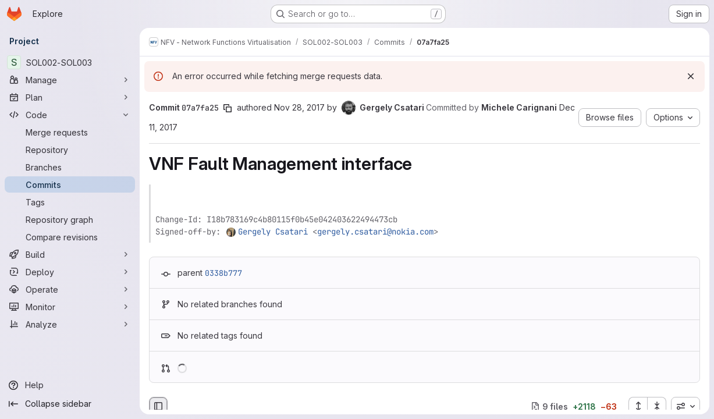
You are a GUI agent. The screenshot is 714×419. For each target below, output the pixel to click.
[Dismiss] (691, 76)
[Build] (70, 254)
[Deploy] (70, 272)
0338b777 (223, 273)
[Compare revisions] (70, 237)
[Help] (70, 385)
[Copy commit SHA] (228, 108)
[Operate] (70, 289)
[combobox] (685, 406)
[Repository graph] (70, 219)
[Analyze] (70, 324)
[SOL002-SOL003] (70, 62)
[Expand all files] (637, 406)
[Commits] (70, 184)
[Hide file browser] (158, 406)
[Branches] (70, 167)
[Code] (70, 114)
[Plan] (70, 97)
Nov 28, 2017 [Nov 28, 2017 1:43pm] (299, 107)
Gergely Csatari (273, 231)
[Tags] (70, 202)
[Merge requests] (70, 132)
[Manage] (70, 80)
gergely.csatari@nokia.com (375, 231)
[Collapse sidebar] (70, 404)
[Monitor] (70, 307)
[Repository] (70, 149)
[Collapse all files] (657, 406)
